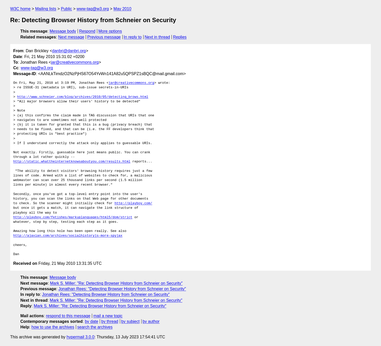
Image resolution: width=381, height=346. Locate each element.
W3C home (20, 9)
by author (151, 321)
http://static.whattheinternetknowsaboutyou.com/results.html (71, 161)
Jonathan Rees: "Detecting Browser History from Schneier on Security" (122, 289)
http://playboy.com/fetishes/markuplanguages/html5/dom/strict (72, 217)
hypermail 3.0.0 (80, 337)
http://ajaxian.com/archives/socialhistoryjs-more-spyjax (67, 235)
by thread (109, 321)
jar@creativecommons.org (75, 62)
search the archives (95, 327)
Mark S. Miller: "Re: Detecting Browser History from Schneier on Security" (116, 283)
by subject (130, 321)
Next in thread (157, 37)
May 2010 (122, 9)
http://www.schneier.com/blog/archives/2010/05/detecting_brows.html (82, 97)
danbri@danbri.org (69, 51)
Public (66, 9)
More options (110, 31)
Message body (63, 31)
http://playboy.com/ (133, 203)
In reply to (133, 37)
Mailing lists (45, 9)
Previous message (104, 37)
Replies (180, 37)
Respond (87, 31)
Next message (71, 37)
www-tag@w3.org (93, 9)
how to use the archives (53, 327)
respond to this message (68, 316)
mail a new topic (108, 316)
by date (91, 321)
